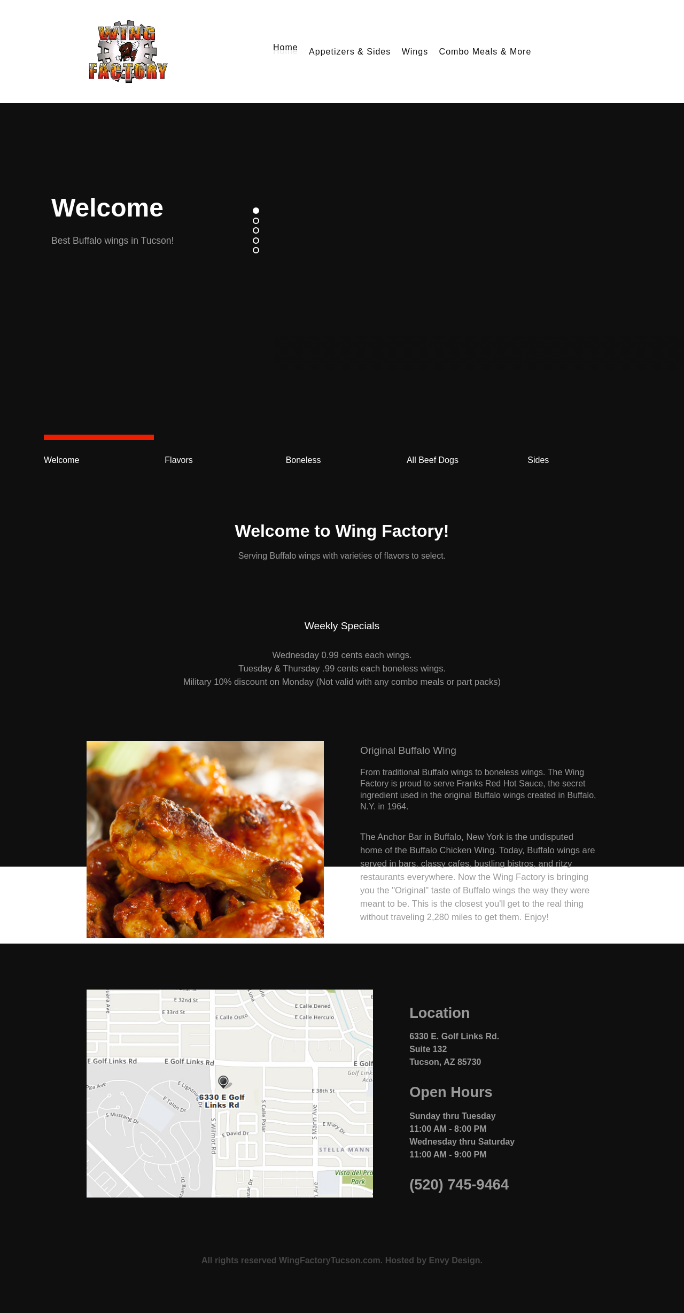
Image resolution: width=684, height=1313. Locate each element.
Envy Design (454, 1260)
